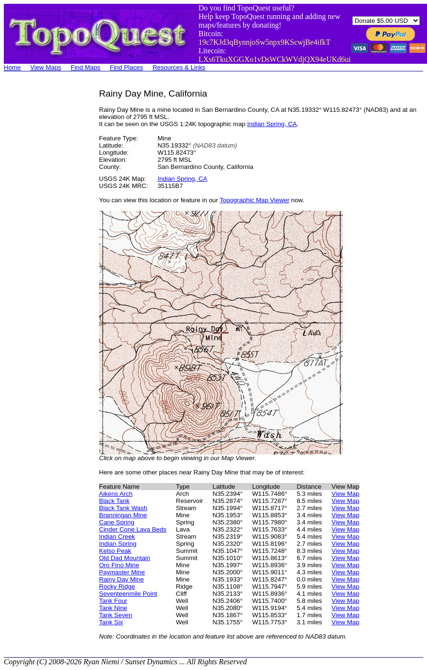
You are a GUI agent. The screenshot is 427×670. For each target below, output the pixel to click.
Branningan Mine (123, 515)
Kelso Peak (115, 550)
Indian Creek (117, 536)
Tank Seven (115, 615)
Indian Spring (118, 543)
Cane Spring (116, 522)
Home (12, 67)
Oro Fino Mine (119, 565)
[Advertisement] (42, 231)
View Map (345, 493)
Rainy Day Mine (121, 579)
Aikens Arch (115, 493)
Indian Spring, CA (272, 124)
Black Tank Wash (123, 508)
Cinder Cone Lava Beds (133, 529)
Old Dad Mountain (124, 558)
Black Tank (114, 500)
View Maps (45, 67)
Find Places (126, 67)
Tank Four (113, 600)
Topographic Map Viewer (254, 200)
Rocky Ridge (117, 586)
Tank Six (111, 622)
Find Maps (85, 67)
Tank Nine (113, 607)
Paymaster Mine (122, 572)
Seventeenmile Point (128, 593)
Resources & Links (178, 67)
